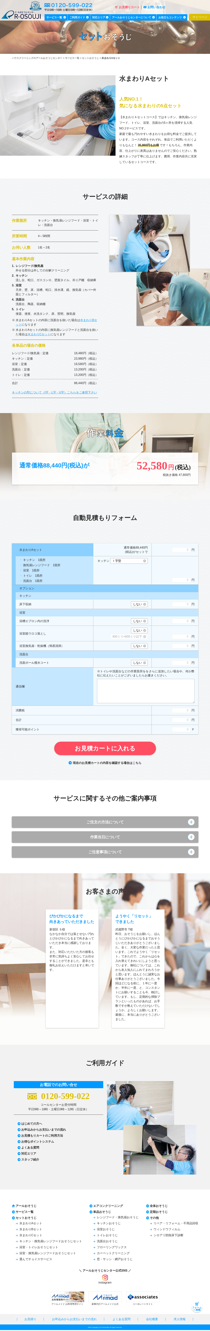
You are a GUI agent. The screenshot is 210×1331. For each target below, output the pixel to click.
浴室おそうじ (106, 1230)
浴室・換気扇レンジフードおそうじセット (47, 1254)
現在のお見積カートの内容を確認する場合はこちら (105, 762)
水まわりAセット (30, 1224)
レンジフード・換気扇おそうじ (118, 1218)
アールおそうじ (26, 1206)
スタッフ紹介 (30, 1160)
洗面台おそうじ (107, 1242)
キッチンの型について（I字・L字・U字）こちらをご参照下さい (54, 392)
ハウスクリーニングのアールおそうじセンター (37, 58)
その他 (154, 1218)
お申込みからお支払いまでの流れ (43, 1130)
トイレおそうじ (107, 1236)
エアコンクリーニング (108, 1206)
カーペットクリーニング (113, 1254)
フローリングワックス (112, 1248)
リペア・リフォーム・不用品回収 (176, 1224)
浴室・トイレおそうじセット (38, 1248)
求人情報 (180, 1320)
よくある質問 (30, 1148)
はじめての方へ (31, 1124)
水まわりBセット (30, 1230)
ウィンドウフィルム (167, 1230)
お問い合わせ (154, 7)
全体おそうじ (159, 1206)
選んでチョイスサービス (35, 1260)
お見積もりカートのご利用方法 (42, 1136)
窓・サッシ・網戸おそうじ (115, 1260)
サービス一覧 (72, 58)
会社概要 (152, 1320)
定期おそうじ (159, 1212)
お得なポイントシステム (37, 1142)
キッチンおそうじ (109, 1224)
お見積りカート (127, 7)
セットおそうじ (90, 58)
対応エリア (28, 1154)
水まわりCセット (39, 334)
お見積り (30, 1320)
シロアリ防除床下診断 (168, 1236)
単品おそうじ (102, 1212)
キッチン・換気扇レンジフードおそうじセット (50, 1242)
